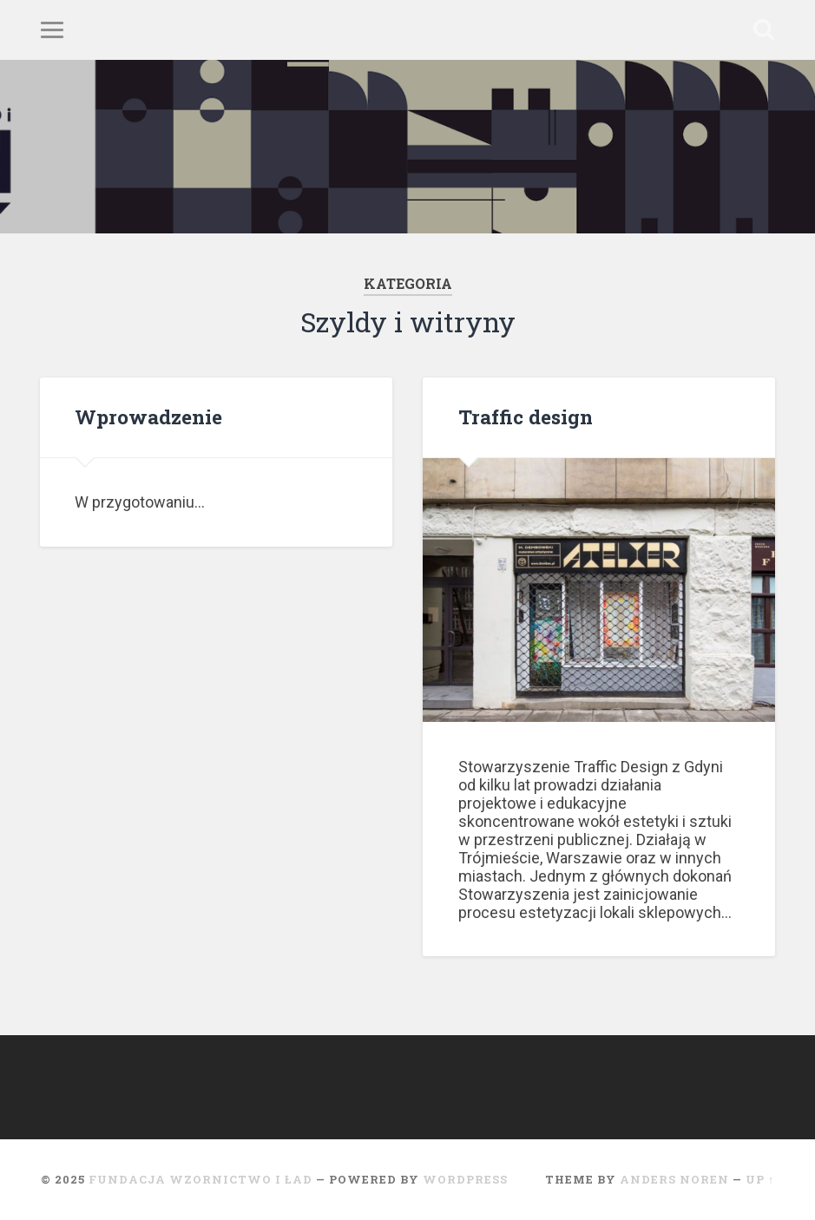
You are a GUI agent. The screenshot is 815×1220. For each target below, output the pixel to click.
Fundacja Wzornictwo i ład (200, 1179)
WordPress (465, 1179)
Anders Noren (674, 1179)
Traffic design (525, 416)
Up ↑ (760, 1179)
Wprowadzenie (148, 416)
